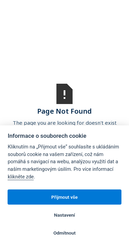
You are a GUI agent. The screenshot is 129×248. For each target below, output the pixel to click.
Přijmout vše (64, 197)
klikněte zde (21, 177)
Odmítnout (64, 233)
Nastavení (64, 215)
